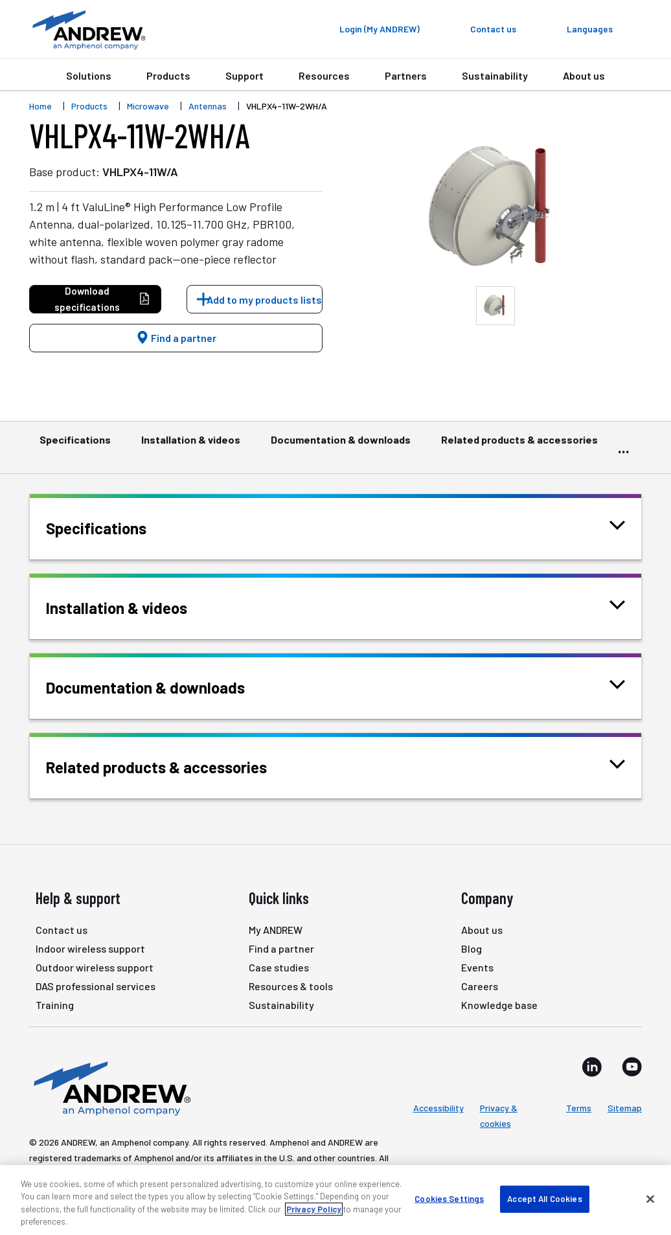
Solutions (88, 75)
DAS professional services (95, 986)
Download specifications (102, 299)
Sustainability (495, 75)
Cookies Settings (449, 1199)
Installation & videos (190, 445)
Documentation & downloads (341, 445)
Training (55, 1005)
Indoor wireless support (90, 948)
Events (477, 967)
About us (584, 75)
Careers (479, 986)
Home (40, 105)
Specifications (75, 445)
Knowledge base (499, 1005)
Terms (578, 1107)
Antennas (207, 105)
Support (244, 75)
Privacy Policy (313, 1209)
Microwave (148, 105)
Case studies (279, 967)
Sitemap (625, 1107)
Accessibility (438, 1107)
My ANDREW (275, 929)
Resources (324, 75)
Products (168, 75)
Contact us (61, 929)
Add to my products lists (264, 299)
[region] (335, 1200)
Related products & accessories (519, 445)
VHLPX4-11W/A (140, 171)
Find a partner (176, 338)
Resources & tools (291, 986)
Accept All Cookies (544, 1199)
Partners (406, 75)
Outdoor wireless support (95, 967)
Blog (471, 948)
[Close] (650, 1198)
